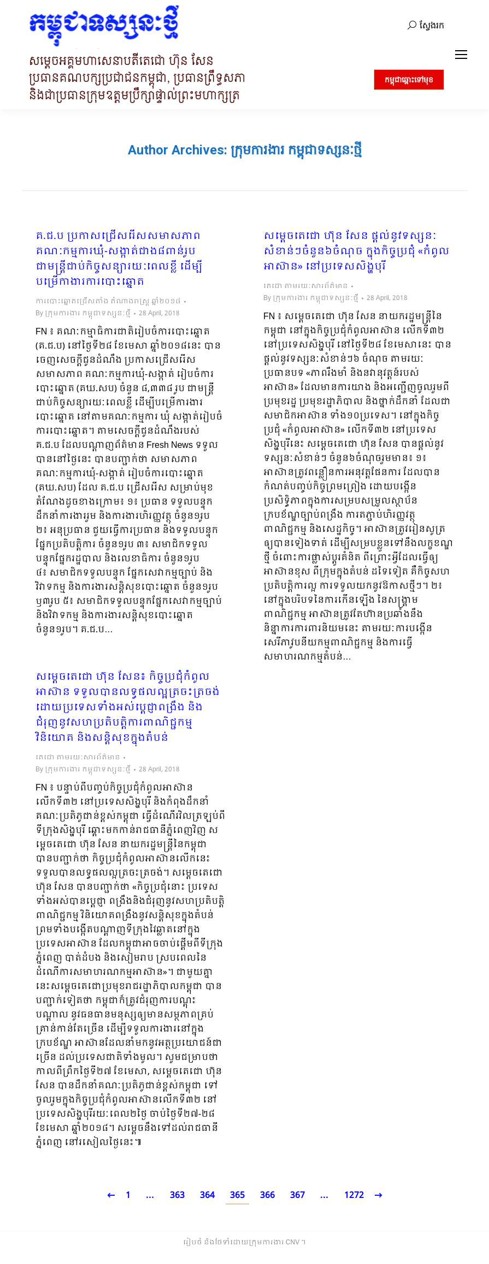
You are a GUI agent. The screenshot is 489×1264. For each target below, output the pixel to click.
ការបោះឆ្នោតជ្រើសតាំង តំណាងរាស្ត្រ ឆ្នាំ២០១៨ (108, 301)
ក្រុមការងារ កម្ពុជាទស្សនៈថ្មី (296, 150)
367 (297, 1195)
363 (177, 1195)
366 (267, 1195)
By (83, 313)
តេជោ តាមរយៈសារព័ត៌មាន (305, 286)
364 (207, 1195)
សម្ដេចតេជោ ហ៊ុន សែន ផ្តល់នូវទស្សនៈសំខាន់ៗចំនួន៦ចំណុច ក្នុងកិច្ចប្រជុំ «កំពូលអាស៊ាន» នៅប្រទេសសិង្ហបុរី (356, 252)
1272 (354, 1195)
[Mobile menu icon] (461, 55)
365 (237, 1195)
